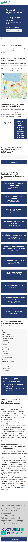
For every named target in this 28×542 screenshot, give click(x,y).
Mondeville (5, 340)
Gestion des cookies (9, 523)
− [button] (3, 77)
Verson (4, 365)
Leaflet (5, 98)
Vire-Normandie (6, 334)
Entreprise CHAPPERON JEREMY (14, 222)
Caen (3, 331)
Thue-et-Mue (5, 351)
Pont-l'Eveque (6, 348)
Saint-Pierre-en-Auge (8, 336)
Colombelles (5, 370)
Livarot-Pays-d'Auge (8, 361)
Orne (6, 489)
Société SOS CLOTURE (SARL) (14, 235)
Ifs (3, 355)
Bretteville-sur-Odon (8, 357)
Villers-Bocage (6, 368)
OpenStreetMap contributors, (17, 98)
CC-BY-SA (25, 98)
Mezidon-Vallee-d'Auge (8, 338)
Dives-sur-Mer (6, 342)
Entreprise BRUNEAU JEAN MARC (14, 298)
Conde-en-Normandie (8, 350)
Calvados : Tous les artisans (14, 312)
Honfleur (4, 344)
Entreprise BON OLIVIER (14, 260)
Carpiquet (5, 353)
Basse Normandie (5, 40)
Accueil (2, 38)
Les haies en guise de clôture (14, 392)
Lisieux (4, 332)
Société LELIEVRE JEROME (14, 285)
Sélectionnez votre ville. (12, 27)
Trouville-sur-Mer (7, 363)
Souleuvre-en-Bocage (8, 346)
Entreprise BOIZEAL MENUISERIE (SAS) (14, 273)
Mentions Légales (8, 516)
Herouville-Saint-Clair (8, 367)
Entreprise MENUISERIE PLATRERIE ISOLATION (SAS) (14, 247)
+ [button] (3, 75)
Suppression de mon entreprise (13, 521)
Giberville (5, 359)
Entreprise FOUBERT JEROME (14, 197)
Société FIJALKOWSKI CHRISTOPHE (14, 184)
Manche (20, 487)
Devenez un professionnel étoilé (13, 505)
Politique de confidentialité (11, 518)
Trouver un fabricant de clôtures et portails (14, 38)
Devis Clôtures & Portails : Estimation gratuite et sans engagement (11, 510)
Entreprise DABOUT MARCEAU (14, 210)
